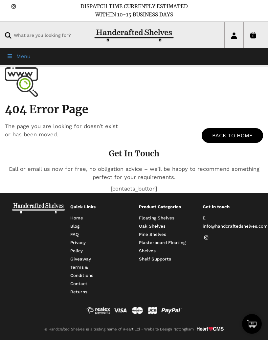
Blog (74, 226)
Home (76, 217)
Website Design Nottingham (169, 329)
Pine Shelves (152, 234)
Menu (19, 56)
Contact (78, 283)
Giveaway (80, 259)
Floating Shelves (156, 217)
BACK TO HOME (232, 135)
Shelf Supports (155, 259)
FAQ (74, 234)
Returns (78, 291)
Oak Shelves (152, 226)
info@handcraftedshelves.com (235, 226)
